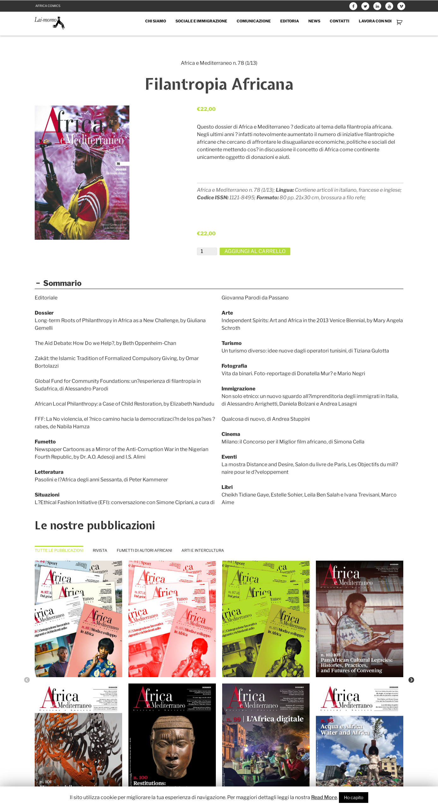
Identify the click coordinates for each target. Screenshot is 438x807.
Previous (27, 680)
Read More (324, 797)
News (314, 21)
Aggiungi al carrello (255, 251)
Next (411, 680)
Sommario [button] (58, 283)
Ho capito (353, 797)
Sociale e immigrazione (201, 21)
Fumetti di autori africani (144, 550)
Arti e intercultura (202, 550)
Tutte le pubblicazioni (59, 550)
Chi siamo (155, 21)
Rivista (100, 550)
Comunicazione (254, 21)
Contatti (339, 21)
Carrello (400, 22)
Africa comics (47, 6)
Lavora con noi (375, 21)
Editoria (289, 21)
